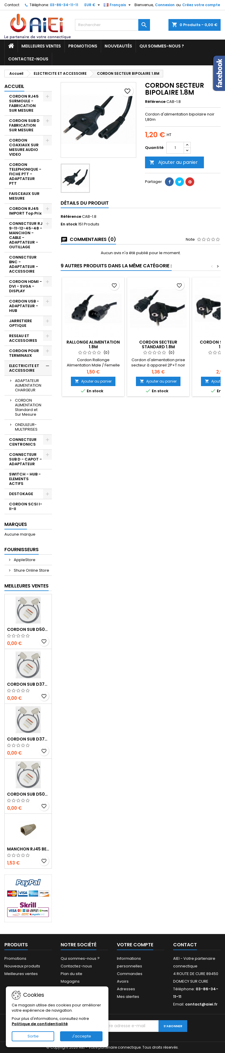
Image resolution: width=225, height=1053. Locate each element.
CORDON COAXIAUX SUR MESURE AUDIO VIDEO (24, 147)
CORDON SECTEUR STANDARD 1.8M (158, 344)
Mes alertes (128, 996)
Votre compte (135, 944)
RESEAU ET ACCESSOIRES (23, 338)
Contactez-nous (28, 59)
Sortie (33, 1036)
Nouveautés (118, 46)
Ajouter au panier (173, 162)
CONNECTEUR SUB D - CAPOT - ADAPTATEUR (25, 459)
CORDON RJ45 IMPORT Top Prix (25, 211)
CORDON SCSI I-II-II (25, 506)
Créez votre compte (201, 4)
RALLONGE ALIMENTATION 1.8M (93, 344)
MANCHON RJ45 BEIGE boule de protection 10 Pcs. (28, 849)
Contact (11, 4)
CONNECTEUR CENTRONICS (23, 442)
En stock (69, 224)
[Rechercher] (112, 25)
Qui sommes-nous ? (161, 46)
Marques (15, 524)
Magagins (70, 981)
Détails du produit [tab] (85, 203)
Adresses (126, 989)
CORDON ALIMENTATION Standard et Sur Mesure (28, 407)
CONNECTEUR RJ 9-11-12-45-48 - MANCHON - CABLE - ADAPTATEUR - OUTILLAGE (25, 235)
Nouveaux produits (22, 966)
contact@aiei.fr (201, 1004)
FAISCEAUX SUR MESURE (24, 196)
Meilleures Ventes (26, 585)
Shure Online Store (31, 570)
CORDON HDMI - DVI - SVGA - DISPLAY (25, 286)
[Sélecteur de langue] (118, 5)
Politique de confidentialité (40, 1024)
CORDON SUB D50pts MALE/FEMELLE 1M (28, 794)
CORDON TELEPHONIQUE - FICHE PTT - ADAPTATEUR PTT (25, 174)
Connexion (165, 4)
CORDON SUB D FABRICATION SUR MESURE (24, 125)
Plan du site (71, 973)
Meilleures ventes (41, 46)
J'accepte (81, 1036)
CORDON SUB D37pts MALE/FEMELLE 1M (28, 739)
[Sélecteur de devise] (92, 5)
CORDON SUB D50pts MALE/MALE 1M (28, 629)
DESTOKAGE (21, 494)
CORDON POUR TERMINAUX (24, 353)
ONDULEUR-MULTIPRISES (26, 427)
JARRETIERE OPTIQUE (20, 323)
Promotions (82, 46)
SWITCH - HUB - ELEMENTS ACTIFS (25, 478)
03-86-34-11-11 (64, 4)
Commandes (129, 973)
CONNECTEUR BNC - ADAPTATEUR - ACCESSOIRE (23, 264)
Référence (155, 101)
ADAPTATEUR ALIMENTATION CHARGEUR (28, 385)
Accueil (14, 86)
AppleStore (24, 560)
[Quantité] (175, 148)
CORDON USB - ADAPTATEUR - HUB (24, 305)
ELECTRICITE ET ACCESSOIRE (24, 368)
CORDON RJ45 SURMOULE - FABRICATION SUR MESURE (24, 103)
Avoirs (123, 981)
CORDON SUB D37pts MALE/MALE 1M (28, 684)
